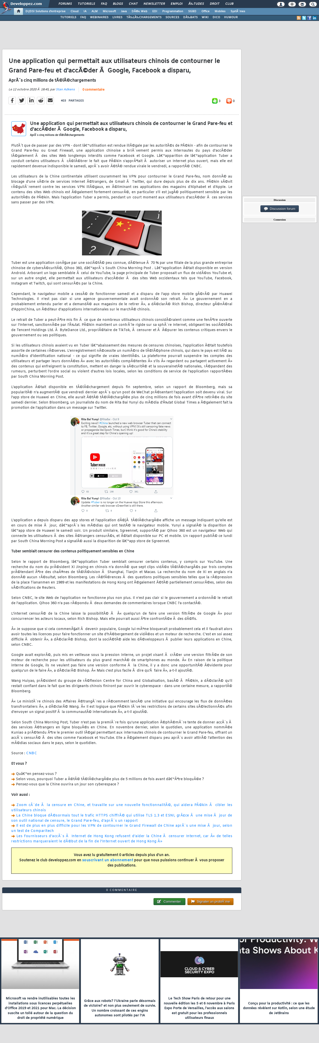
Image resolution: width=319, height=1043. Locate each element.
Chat (133, 4)
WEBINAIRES (99, 17)
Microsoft (109, 11)
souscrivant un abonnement (107, 860)
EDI (154, 11)
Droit (214, 4)
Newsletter (154, 4)
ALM (94, 11)
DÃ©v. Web (139, 11)
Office (205, 11)
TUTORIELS (68, 17)
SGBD (192, 11)
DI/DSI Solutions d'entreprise (45, 11)
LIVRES (117, 17)
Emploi (176, 4)
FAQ (103, 4)
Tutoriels (86, 4)
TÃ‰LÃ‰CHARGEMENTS (143, 17)
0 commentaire (93, 90)
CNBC (31, 753)
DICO (216, 17)
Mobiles (220, 11)
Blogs (117, 4)
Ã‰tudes (196, 4)
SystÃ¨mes (238, 11)
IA (84, 11)
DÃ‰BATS (190, 17)
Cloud (75, 11)
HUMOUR (231, 17)
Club (229, 4)
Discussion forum (279, 209)
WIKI (205, 17)
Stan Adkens (65, 90)
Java (124, 11)
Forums (65, 4)
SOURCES (172, 17)
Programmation (172, 11)
